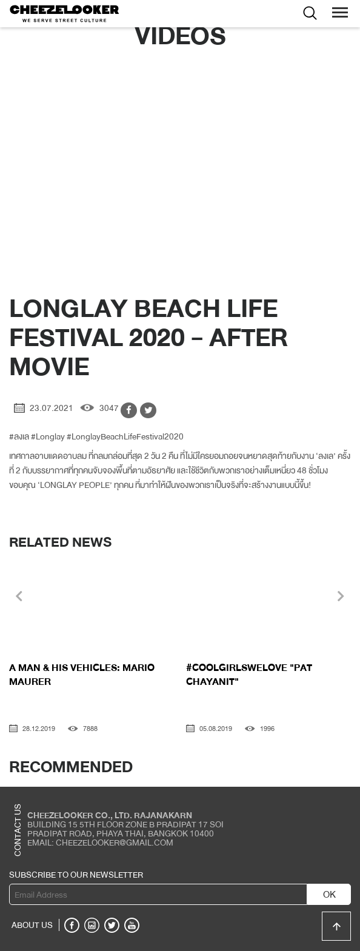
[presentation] (19, 598)
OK (329, 895)
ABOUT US (32, 925)
